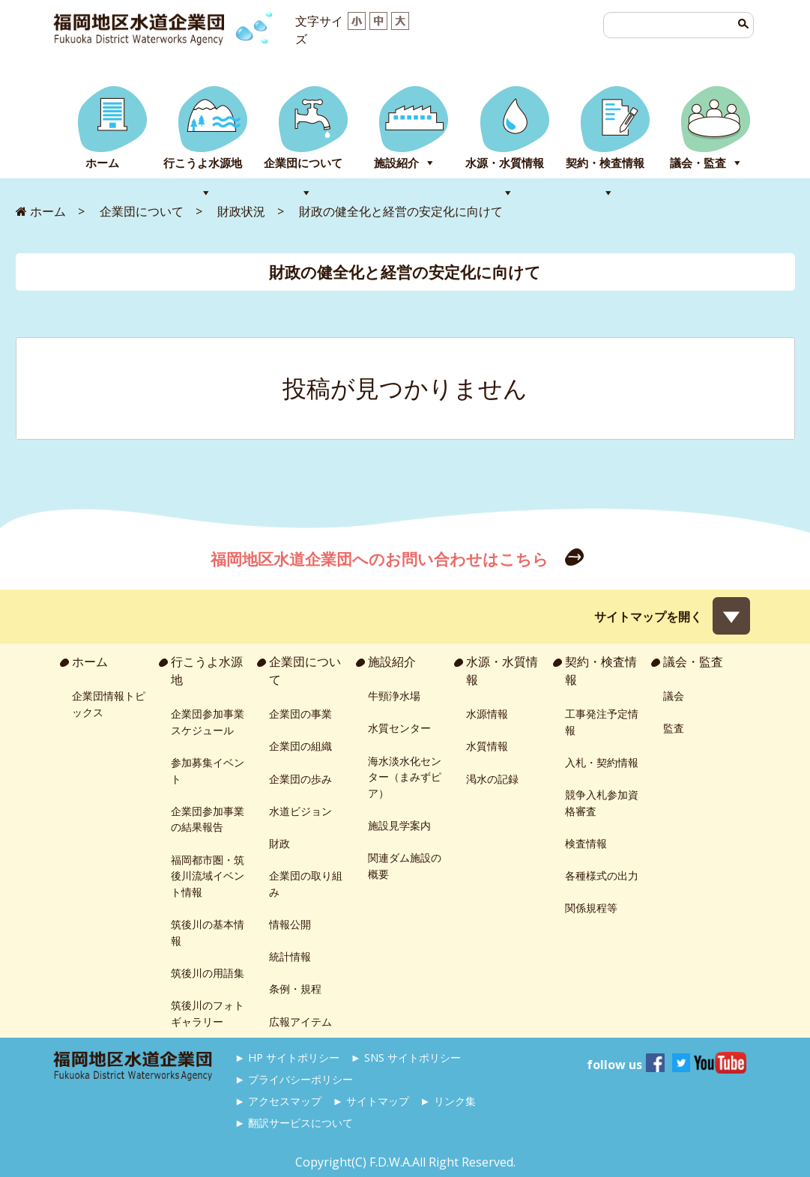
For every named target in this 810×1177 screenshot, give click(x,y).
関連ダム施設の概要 (404, 865)
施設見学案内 (399, 825)
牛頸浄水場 (394, 696)
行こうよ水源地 (202, 163)
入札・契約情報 (601, 762)
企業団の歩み (300, 779)
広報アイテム (300, 1021)
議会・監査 (698, 163)
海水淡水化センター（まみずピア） (404, 777)
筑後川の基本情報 (207, 932)
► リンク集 (447, 1101)
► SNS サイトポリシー (406, 1057)
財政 (279, 843)
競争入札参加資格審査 (601, 802)
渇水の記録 (492, 779)
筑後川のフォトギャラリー (207, 1013)
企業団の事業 (300, 713)
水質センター (399, 728)
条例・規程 (295, 988)
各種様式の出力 (601, 875)
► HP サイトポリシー (287, 1057)
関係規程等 (591, 908)
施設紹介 (396, 163)
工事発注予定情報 (601, 721)
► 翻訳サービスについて (294, 1123)
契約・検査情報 (605, 163)
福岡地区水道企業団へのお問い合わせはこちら (381, 558)
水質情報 (487, 746)
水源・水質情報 (504, 163)
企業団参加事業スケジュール (207, 721)
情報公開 (290, 924)
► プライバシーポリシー (294, 1079)
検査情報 (586, 843)
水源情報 (487, 713)
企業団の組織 (300, 746)
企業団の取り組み (305, 883)
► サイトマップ (371, 1101)
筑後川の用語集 (207, 973)
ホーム (102, 163)
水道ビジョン (300, 811)
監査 (673, 728)
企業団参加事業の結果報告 (207, 819)
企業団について (303, 163)
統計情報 (290, 956)
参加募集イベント (207, 770)
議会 (673, 696)
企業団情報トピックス (108, 704)
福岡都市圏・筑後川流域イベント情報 (207, 876)
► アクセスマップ (278, 1101)
